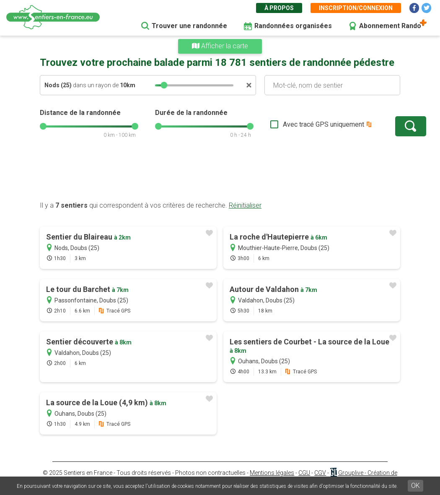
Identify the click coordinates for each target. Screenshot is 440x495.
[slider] (163, 85)
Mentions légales (272, 472)
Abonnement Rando (390, 26)
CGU (304, 472)
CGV (320, 472)
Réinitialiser (245, 205)
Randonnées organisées (293, 26)
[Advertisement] (220, 174)
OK (415, 486)
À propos (279, 8)
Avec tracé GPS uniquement (297, 124)
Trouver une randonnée (189, 26)
